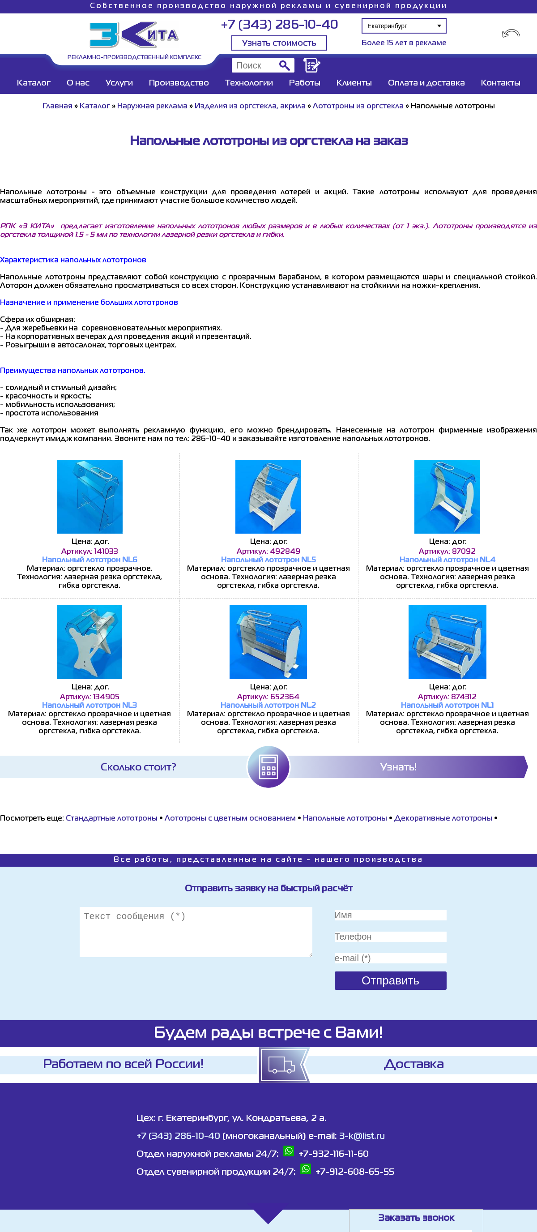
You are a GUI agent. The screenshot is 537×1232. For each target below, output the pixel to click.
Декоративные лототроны (443, 819)
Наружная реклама (152, 106)
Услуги (119, 83)
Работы (304, 83)
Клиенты (354, 83)
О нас (78, 83)
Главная (57, 106)
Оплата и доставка (426, 83)
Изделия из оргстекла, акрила (250, 106)
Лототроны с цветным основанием (230, 819)
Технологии (249, 83)
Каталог (34, 83)
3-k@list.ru (362, 1136)
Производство (179, 83)
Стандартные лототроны (112, 819)
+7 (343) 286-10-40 (279, 25)
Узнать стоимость (279, 43)
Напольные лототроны (345, 819)
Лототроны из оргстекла (358, 106)
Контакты (500, 83)
